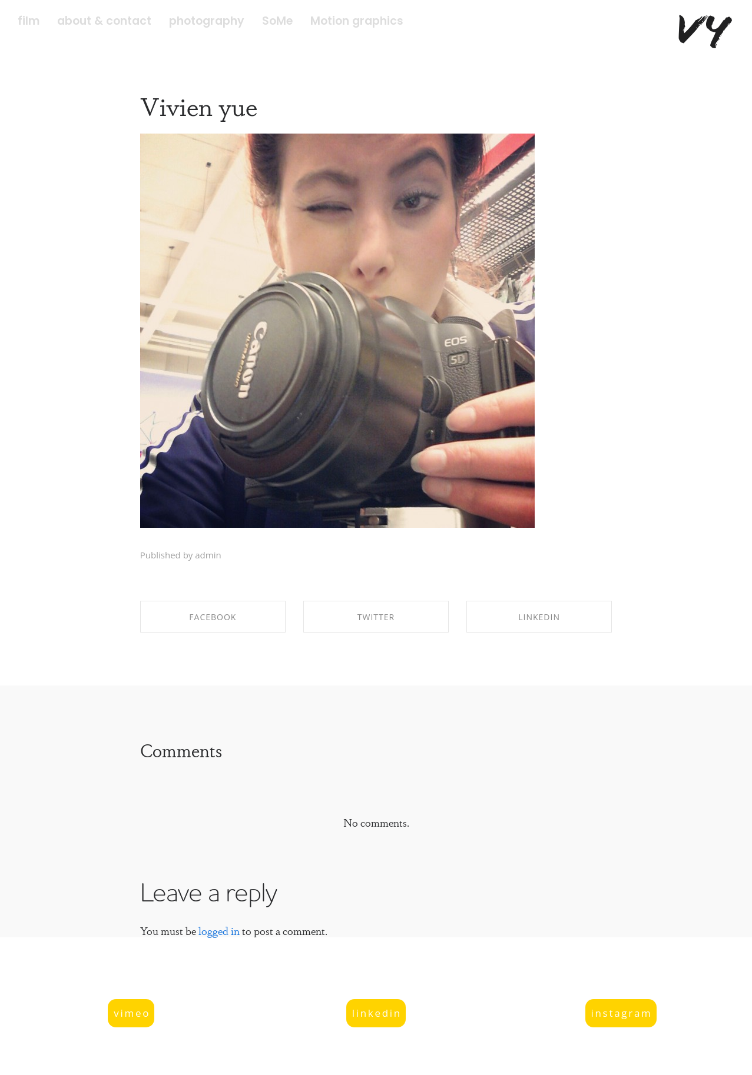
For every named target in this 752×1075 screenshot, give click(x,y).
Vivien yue (198, 105)
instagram (621, 1013)
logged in (219, 930)
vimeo (132, 1013)
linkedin (377, 1013)
